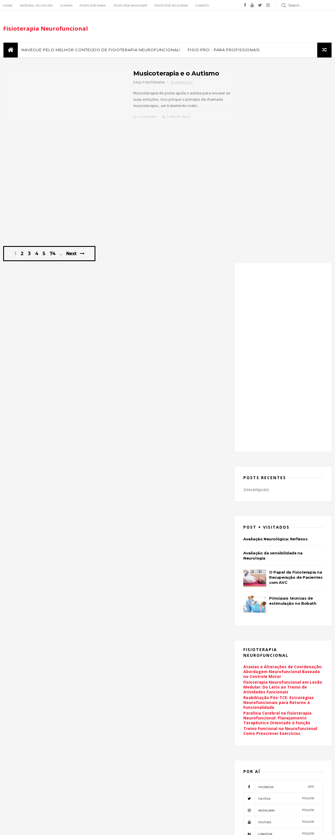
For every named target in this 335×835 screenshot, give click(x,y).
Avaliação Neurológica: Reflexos (276, 347)
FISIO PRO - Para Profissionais (223, 51)
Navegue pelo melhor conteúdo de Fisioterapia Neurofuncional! (100, 51)
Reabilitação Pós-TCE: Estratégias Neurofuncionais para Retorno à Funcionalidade (279, 510)
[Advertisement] (114, 202)
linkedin (279, 641)
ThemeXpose (32, 827)
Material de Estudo (35, 5)
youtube (279, 630)
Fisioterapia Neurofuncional (45, 29)
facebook (279, 594)
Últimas (66, 5)
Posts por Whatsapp (130, 5)
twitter (279, 606)
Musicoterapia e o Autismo (157, 74)
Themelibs (56, 827)
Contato (202, 5)
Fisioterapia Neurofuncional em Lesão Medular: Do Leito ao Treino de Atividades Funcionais (283, 495)
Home (7, 5)
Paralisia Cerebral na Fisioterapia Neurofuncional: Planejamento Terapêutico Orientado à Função (278, 525)
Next (72, 258)
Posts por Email (92, 5)
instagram (279, 618)
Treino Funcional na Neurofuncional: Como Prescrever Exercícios (281, 539)
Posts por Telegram (171, 5)
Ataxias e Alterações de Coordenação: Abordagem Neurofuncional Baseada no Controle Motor (283, 479)
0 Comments (126, 118)
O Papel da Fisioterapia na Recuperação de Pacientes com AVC (296, 385)
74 (53, 258)
